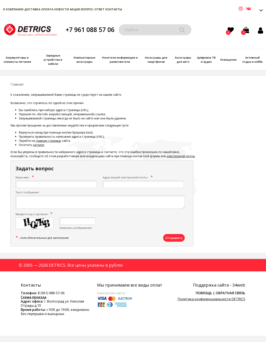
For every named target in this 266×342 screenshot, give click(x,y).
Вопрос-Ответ (93, 9)
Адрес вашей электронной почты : (126, 177)
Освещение (228, 59)
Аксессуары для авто (183, 60)
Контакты (113, 9)
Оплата (47, 9)
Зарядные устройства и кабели (53, 60)
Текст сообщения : (28, 192)
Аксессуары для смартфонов (156, 60)
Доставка (32, 9)
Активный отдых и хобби (252, 60)
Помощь (204, 293)
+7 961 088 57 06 (90, 29)
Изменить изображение (76, 228)
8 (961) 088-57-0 (50, 293)
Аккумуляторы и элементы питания (17, 60)
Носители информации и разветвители (120, 60)
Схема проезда (33, 297)
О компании (13, 9)
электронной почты (181, 156)
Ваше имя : (23, 177)
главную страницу (48, 141)
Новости (61, 9)
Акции (75, 9)
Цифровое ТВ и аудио (206, 60)
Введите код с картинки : (32, 214)
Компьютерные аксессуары (84, 60)
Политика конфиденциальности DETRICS (211, 299)
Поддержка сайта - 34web (219, 285)
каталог (38, 145)
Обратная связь (230, 293)
